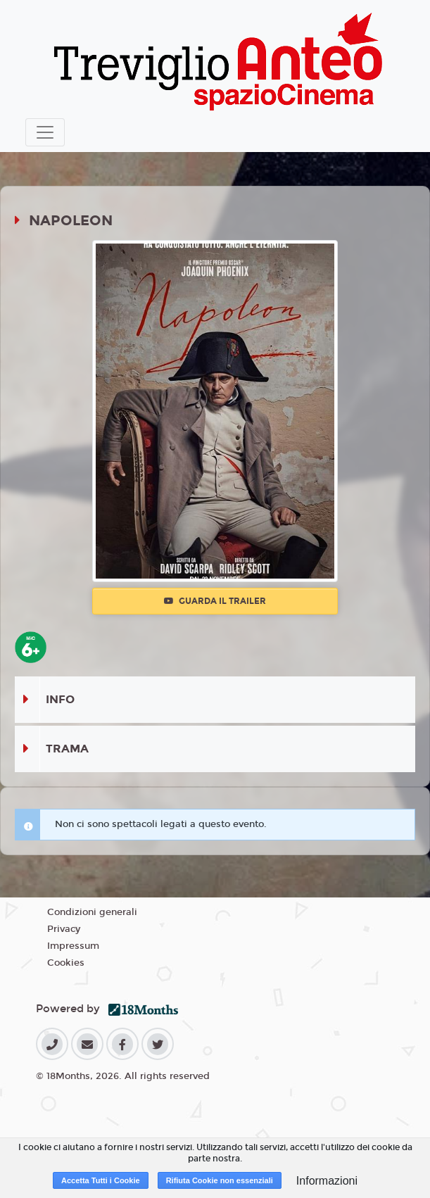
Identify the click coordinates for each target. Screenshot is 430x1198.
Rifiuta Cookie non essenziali (219, 1180)
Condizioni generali (92, 912)
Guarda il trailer (215, 601)
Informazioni (327, 1181)
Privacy (63, 929)
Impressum (73, 946)
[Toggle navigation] (45, 132)
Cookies (65, 963)
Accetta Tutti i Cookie (100, 1180)
